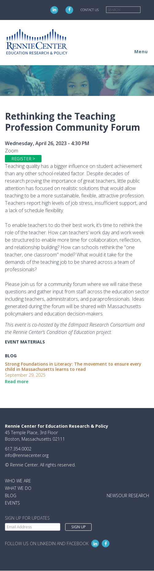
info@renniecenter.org (27, 455)
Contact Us (90, 10)
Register (21, 158)
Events (12, 503)
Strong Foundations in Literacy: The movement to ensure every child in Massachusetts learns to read (73, 366)
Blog (10, 495)
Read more (16, 381)
